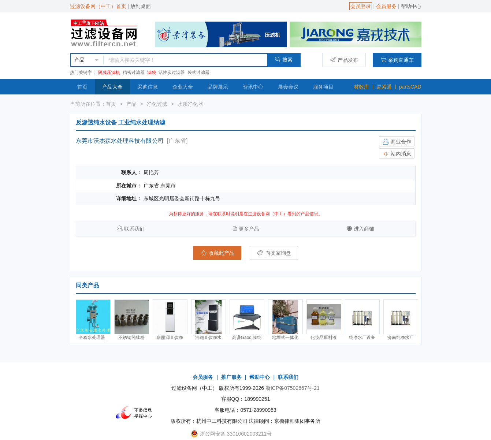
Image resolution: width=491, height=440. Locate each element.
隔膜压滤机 (109, 72)
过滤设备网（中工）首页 (98, 6)
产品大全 (112, 87)
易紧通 (384, 87)
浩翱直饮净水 (208, 337)
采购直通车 (397, 60)
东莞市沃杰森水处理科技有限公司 (120, 141)
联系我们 (134, 229)
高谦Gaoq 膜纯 (247, 337)
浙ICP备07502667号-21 (292, 388)
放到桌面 (140, 6)
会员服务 (386, 6)
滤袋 (151, 72)
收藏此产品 (217, 253)
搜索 (284, 59)
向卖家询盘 (274, 253)
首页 (82, 87)
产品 (131, 104)
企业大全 (182, 87)
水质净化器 (190, 104)
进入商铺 (364, 229)
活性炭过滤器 (172, 72)
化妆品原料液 (323, 337)
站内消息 (397, 154)
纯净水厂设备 (362, 337)
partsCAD (410, 87)
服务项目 (323, 87)
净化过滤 (157, 104)
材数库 (361, 87)
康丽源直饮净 (170, 337)
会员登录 (360, 6)
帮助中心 (411, 6)
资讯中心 (253, 87)
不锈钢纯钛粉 (131, 337)
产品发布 (344, 60)
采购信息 (147, 87)
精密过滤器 (134, 72)
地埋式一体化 (285, 337)
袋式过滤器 (198, 72)
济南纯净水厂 (400, 337)
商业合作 (397, 142)
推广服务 (231, 377)
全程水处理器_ (93, 337)
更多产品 (249, 229)
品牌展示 (218, 87)
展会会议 (288, 87)
